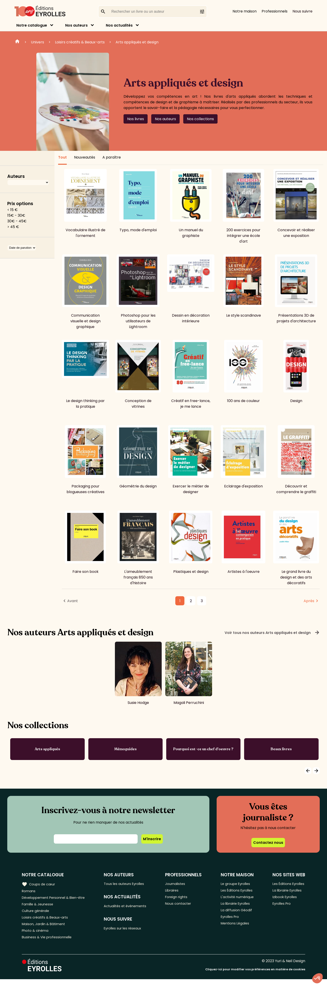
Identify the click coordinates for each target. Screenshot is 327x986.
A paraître (111, 157)
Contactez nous (268, 842)
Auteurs (16, 176)
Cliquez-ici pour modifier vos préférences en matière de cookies (255, 976)
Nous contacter (182, 906)
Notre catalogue (31, 25)
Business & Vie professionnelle (48, 943)
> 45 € (13, 226)
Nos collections (200, 119)
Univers (37, 42)
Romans (29, 891)
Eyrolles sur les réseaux (127, 930)
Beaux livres (281, 749)
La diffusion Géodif (236, 913)
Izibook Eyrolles (283, 899)
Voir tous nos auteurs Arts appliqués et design (272, 632)
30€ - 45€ (17, 221)
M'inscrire (152, 839)
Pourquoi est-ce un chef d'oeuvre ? (203, 749)
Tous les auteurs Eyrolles (129, 884)
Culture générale (37, 913)
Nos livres (135, 119)
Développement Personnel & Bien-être (57, 899)
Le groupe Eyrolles (236, 884)
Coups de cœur (39, 884)
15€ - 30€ (16, 215)
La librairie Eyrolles (236, 906)
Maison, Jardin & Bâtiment (45, 928)
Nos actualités (119, 25)
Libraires (175, 891)
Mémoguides (125, 749)
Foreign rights (180, 899)
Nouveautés (84, 157)
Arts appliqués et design (137, 42)
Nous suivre (302, 11)
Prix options (20, 204)
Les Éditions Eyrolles (237, 891)
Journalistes (179, 884)
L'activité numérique (237, 899)
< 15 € (12, 209)
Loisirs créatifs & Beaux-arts (80, 42)
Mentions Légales (235, 928)
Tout (62, 157)
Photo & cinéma (36, 936)
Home (17, 42)
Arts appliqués (47, 749)
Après (309, 601)
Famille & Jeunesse (39, 906)
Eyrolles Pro (230, 921)
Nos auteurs (76, 25)
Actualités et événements (130, 907)
